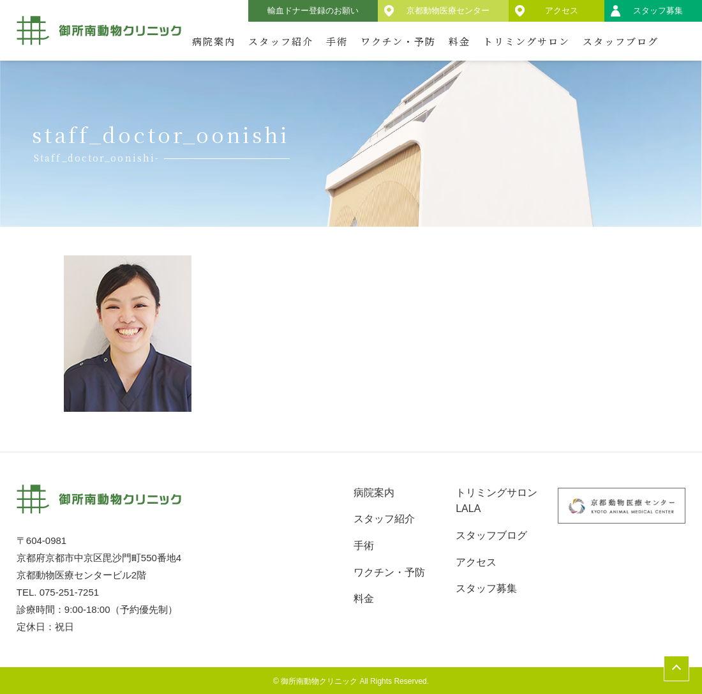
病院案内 (213, 41)
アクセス (561, 10)
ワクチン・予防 (398, 41)
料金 (459, 41)
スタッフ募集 (658, 10)
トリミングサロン (526, 41)
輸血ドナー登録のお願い (313, 10)
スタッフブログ (621, 41)
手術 (337, 41)
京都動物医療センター (448, 10)
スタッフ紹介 (280, 41)
